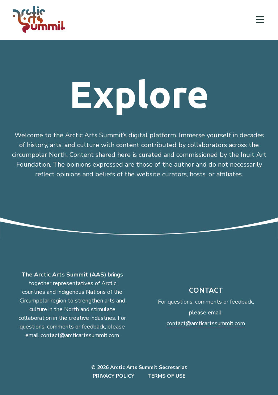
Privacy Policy (113, 376)
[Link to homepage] (42, 19)
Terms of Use (166, 376)
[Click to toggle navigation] (259, 19)
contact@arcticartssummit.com (206, 323)
